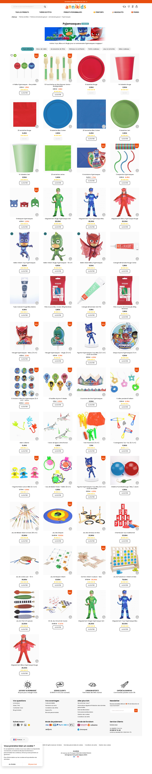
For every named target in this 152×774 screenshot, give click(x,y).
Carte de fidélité (50, 703)
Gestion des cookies (84, 714)
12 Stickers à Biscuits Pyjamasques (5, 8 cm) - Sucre (24, 399)
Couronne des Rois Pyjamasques (91, 398)
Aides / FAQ (16, 705)
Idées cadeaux (124, 49)
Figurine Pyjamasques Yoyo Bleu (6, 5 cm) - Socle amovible (91, 353)
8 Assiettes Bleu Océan (58, 130)
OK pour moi (32, 764)
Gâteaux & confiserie (76, 49)
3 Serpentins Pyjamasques (125, 174)
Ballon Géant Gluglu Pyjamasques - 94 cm (58, 263)
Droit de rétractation (83, 710)
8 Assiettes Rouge (91, 84)
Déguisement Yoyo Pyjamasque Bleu (91, 219)
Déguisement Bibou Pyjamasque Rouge (124, 219)
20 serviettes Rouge (24, 130)
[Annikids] (76, 6)
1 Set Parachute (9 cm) (91, 443)
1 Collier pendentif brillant (124, 398)
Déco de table (41, 49)
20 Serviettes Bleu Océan (91, 130)
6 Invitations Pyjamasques (91, 174)
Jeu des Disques (57, 533)
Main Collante (24, 443)
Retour (14, 17)
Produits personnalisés (73, 12)
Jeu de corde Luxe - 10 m (24, 577)
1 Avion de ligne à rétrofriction (58, 443)
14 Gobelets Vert (24, 174)
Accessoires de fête (58, 49)
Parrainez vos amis (51, 705)
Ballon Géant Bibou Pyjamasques (91, 263)
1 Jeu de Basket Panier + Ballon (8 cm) (58, 487)
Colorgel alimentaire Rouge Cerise (124, 263)
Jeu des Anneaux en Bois (91, 533)
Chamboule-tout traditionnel (125, 533)
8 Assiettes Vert (125, 130)
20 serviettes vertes (58, 174)
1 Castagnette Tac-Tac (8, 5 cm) (124, 443)
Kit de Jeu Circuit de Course (57, 621)
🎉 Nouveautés (118, 12)
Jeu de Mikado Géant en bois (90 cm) (24, 533)
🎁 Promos (135, 12)
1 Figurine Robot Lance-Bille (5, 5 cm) (24, 487)
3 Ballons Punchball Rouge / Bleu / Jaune (124, 487)
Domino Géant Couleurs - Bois (91, 577)
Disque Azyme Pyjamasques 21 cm (124, 353)
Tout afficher (27, 49)
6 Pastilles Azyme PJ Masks (58, 398)
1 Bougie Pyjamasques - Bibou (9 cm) (24, 353)
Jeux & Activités (109, 49)
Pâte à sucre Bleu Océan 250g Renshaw (57, 307)
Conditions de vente (84, 717)
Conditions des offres (51, 708)
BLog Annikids (17, 710)
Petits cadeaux (93, 49)
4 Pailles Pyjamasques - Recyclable (24, 84)
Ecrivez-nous (113, 725)
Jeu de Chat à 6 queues (24, 621)
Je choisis (12, 764)
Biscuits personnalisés (52, 712)
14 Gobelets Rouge (125, 84)
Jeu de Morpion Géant (57, 577)
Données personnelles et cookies (73, 745)
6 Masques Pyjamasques (24, 219)
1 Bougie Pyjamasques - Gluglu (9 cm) (58, 353)
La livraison (16, 703)
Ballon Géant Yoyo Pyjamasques (24, 263)
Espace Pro (48, 710)
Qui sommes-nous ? (84, 703)
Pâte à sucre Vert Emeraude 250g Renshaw (124, 308)
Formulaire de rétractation (85, 712)
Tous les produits (22, 12)
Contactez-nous (18, 708)
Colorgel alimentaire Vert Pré (91, 307)
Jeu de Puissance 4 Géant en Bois (124, 577)
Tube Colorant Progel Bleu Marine (24, 307)
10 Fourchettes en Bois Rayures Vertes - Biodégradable (58, 85)
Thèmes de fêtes (45, 12)
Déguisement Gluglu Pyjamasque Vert (58, 219)
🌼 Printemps (98, 12)
